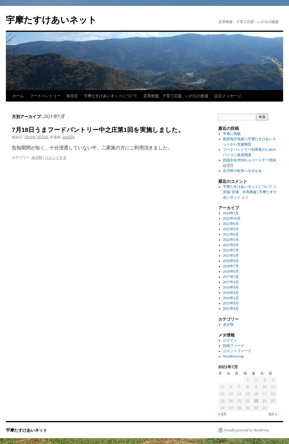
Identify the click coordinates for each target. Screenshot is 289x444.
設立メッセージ (227, 96)
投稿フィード (233, 346)
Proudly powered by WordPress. (247, 430)
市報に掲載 (232, 134)
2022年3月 (231, 240)
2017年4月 (231, 282)
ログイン (230, 340)
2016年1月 (231, 298)
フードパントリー (45, 96)
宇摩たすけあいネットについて (110, 96)
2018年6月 (231, 271)
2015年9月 (231, 303)
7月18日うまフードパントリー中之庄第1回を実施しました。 (98, 129)
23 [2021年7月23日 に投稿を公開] (256, 401)
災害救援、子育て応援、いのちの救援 (175, 96)
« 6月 (222, 414)
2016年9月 (231, 287)
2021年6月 (231, 256)
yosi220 (68, 137)
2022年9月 (231, 224)
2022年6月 (231, 234)
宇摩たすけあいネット (51, 20)
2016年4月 (231, 293)
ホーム (18, 96)
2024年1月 (231, 213)
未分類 (37, 157)
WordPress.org (233, 356)
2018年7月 (231, 266)
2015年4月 (231, 309)
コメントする (55, 157)
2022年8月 (231, 229)
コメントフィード (237, 351)
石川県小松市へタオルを (242, 171)
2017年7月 (231, 277)
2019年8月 (231, 261)
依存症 (72, 96)
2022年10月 (232, 218)
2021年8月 (231, 245)
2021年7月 (231, 250)
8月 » (273, 414)
